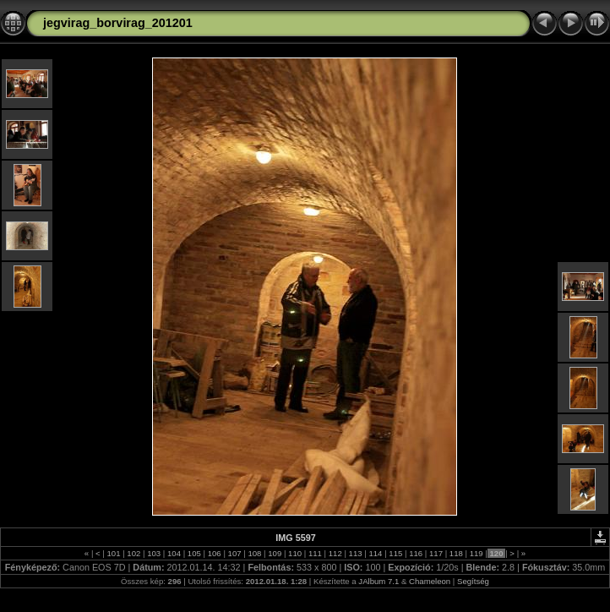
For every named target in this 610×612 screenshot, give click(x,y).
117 (435, 553)
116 (415, 553)
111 (315, 553)
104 (173, 553)
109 (275, 553)
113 (355, 553)
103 (154, 553)
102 (134, 553)
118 (456, 553)
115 (396, 553)
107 (234, 553)
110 (294, 553)
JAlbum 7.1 (378, 581)
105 (194, 553)
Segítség (473, 581)
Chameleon (429, 581)
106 (214, 553)
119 (476, 553)
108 (255, 553)
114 (375, 553)
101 (114, 553)
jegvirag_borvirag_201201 (118, 23)
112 (335, 553)
